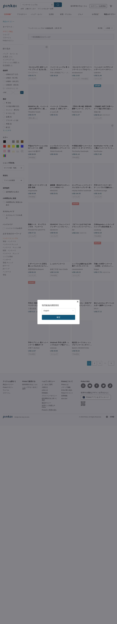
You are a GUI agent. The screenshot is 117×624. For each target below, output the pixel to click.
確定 (58, 317)
